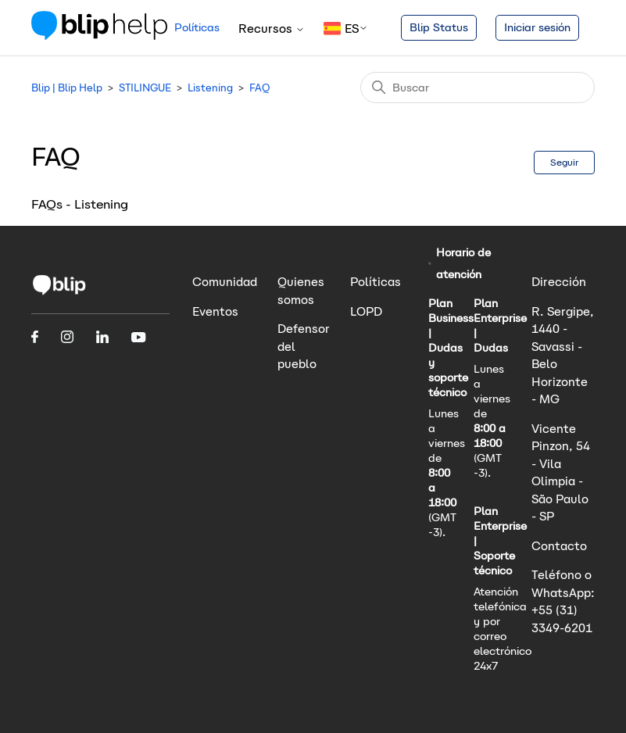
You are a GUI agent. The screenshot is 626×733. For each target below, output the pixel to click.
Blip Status (439, 27)
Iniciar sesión (537, 27)
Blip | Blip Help (66, 88)
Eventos (215, 311)
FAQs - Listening (79, 204)
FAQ (259, 88)
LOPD (366, 311)
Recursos (271, 28)
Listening (210, 88)
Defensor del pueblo (303, 346)
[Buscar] (477, 87)
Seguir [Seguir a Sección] (564, 162)
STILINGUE (145, 88)
